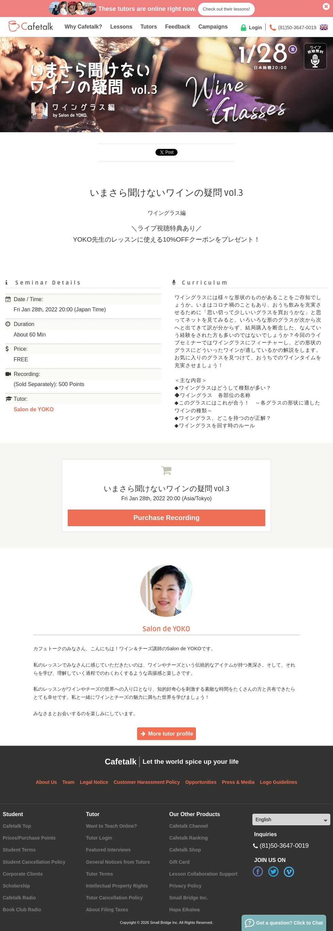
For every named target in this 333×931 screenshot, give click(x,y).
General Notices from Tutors (118, 862)
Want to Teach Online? (111, 826)
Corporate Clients (23, 874)
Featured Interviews (108, 849)
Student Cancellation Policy (34, 862)
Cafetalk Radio (19, 897)
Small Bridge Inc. (188, 897)
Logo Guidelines (278, 782)
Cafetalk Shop (185, 849)
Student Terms (19, 849)
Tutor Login (99, 838)
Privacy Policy (185, 886)
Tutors (148, 27)
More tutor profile (166, 734)
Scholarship (16, 886)
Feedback (177, 27)
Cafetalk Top (17, 826)
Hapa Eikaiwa (184, 909)
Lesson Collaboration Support (203, 874)
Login (250, 28)
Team (68, 782)
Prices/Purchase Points (29, 838)
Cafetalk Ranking (188, 838)
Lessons (121, 27)
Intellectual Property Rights (117, 886)
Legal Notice (94, 782)
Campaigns (213, 27)
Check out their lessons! (226, 9)
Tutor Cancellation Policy (114, 897)
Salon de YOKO (34, 409)
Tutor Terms (99, 874)
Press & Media (238, 782)
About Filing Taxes (107, 909)
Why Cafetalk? (83, 27)
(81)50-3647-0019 (292, 28)
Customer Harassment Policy (147, 782)
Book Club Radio (22, 909)
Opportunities (201, 782)
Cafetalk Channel (188, 826)
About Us (46, 782)
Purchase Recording (166, 517)
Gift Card (179, 862)
